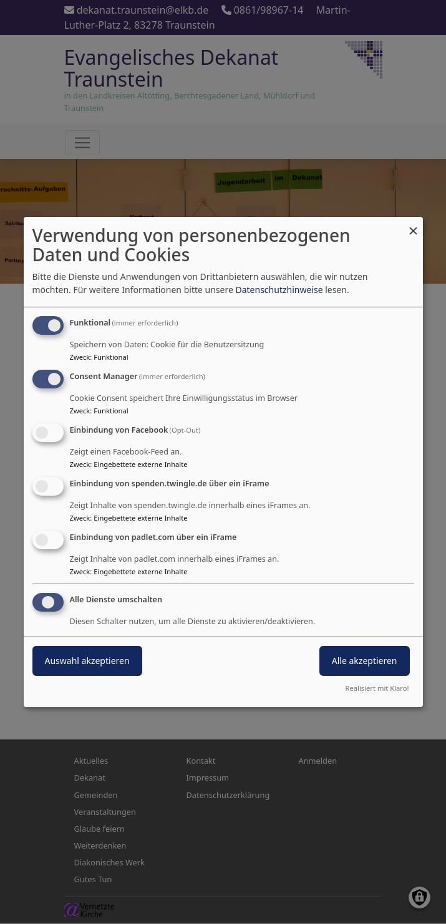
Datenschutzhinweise (278, 290)
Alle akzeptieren (364, 661)
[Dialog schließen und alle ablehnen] (413, 225)
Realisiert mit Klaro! (377, 688)
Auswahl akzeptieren (87, 661)
